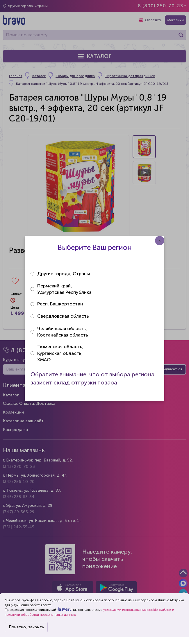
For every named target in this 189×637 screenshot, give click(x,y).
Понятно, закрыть (26, 627)
